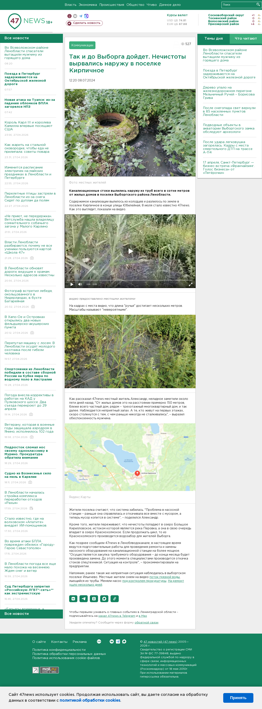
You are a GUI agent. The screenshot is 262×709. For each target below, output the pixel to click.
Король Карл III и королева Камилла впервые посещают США (30, 129)
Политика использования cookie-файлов (66, 658)
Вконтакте (99, 641)
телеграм (81, 16)
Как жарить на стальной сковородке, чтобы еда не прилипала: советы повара (30, 151)
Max (124, 641)
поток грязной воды (165, 577)
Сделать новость (86, 23)
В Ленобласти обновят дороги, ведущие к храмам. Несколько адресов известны (30, 275)
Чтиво (152, 4)
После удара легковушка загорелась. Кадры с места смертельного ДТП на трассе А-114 (228, 147)
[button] (73, 598)
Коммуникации (82, 45)
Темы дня (213, 38)
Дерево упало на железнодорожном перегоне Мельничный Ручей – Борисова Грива (229, 92)
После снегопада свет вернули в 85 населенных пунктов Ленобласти (229, 111)
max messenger (86, 16)
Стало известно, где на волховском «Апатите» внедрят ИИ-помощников (30, 525)
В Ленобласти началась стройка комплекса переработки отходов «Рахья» (30, 500)
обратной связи (146, 623)
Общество (135, 4)
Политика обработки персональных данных (69, 654)
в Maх (143, 616)
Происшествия (111, 4)
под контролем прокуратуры (144, 581)
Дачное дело (170, 4)
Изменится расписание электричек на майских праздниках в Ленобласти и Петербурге (30, 175)
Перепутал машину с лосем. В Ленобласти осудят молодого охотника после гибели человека (30, 351)
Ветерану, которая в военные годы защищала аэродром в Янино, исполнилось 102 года (30, 431)
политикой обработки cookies (90, 700)
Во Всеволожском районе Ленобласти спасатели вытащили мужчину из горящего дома (30, 55)
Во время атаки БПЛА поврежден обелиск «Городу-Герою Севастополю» (30, 548)
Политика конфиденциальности (59, 649)
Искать (258, 4)
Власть (70, 4)
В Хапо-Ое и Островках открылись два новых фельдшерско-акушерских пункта (30, 325)
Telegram (118, 641)
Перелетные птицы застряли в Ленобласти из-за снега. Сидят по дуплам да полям (30, 200)
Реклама (80, 641)
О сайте (39, 641)
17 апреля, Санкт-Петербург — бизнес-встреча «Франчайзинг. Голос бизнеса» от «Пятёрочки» (228, 167)
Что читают (246, 38)
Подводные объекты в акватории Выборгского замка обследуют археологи (228, 128)
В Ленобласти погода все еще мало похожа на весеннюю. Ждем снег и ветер (30, 570)
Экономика (88, 4)
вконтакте (75, 16)
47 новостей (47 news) (160, 642)
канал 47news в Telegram (116, 616)
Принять (238, 698)
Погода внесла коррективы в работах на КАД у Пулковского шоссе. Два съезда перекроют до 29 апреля (30, 405)
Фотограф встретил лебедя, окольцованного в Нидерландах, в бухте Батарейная (30, 299)
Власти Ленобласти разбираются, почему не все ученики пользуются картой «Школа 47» (30, 250)
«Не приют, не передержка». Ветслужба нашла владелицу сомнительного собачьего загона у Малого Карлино (30, 224)
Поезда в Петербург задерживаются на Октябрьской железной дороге (229, 74)
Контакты (59, 641)
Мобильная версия (69, 16)
